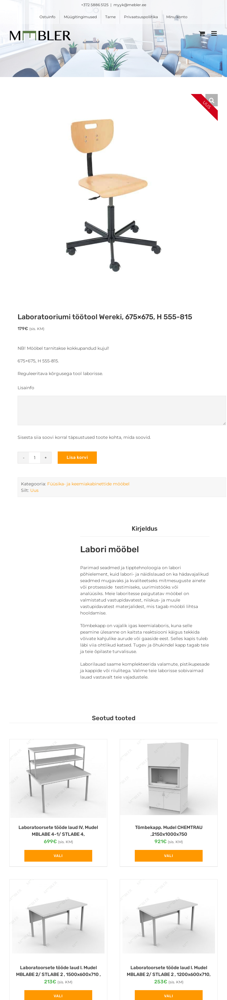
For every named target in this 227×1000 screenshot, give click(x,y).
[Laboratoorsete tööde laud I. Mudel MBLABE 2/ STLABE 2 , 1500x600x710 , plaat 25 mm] (58, 919)
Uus (34, 490)
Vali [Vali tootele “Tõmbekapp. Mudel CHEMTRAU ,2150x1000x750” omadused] (168, 856)
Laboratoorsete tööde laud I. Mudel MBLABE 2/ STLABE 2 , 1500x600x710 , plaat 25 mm (58, 974)
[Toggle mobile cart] (202, 33)
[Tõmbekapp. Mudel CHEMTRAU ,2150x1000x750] (168, 778)
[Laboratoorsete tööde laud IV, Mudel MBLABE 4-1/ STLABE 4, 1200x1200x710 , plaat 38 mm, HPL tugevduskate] (58, 778)
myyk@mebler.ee (130, 4)
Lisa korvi (77, 457)
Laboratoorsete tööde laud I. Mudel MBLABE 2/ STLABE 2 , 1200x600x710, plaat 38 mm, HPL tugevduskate (169, 974)
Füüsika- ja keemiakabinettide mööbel (88, 484)
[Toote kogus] (34, 457)
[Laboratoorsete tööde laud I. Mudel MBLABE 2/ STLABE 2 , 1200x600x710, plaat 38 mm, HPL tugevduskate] (168, 919)
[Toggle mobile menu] (214, 33)
